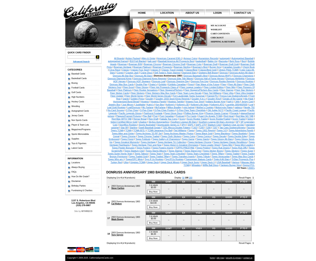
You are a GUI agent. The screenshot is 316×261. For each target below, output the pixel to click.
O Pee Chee (132, 110)
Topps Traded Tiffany (160, 156)
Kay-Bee (160, 104)
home (142, 12)
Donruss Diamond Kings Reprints (149, 78)
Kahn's (150, 104)
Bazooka (223, 61)
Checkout (217, 38)
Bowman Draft (211, 64)
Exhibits (162, 84)
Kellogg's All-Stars (200, 104)
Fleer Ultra (228, 93)
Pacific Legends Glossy (130, 113)
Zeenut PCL (249, 165)
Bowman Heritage (122, 67)
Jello (237, 101)
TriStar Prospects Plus (243, 159)
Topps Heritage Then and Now (146, 145)
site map (220, 258)
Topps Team (156, 153)
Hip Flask (249, 98)
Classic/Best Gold (208, 70)
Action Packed (133, 58)
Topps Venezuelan (221, 156)
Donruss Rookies (245, 81)
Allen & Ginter (148, 58)
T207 (215, 127)
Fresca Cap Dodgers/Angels (234, 96)
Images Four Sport (195, 101)
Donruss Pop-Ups (199, 81)
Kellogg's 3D (183, 104)
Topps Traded (232, 153)
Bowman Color (194, 64)
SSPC (191, 125)
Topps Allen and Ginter (123, 133)
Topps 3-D (222, 130)
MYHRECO (86, 211)
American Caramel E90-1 (169, 58)
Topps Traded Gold (138, 156)
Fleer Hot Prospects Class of (164, 87)
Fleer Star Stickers (244, 90)
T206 (208, 127)
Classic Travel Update (172, 70)
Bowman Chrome (152, 64)
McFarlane (160, 107)
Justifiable (140, 104)
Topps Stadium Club (134, 151)
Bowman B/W (135, 64)
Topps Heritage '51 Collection (171, 142)
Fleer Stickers (137, 93)
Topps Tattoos (141, 153)
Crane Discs (146, 72)
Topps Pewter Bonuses (123, 148)
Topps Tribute (203, 156)
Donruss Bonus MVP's (220, 75)
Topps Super (247, 151)
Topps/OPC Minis (134, 159)
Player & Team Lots (80, 125)
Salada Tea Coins (168, 119)
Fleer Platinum (124, 90)
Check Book (249, 67)
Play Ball (147, 116)
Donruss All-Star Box (123, 75)
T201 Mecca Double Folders (176, 127)
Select (250, 119)
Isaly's (230, 101)
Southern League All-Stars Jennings (216, 122)
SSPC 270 (200, 125)
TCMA (128, 130)
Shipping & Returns (223, 42)
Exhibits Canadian (177, 84)
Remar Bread (140, 119)
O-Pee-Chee (146, 110)
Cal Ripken (116, 204)
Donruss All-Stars (143, 75)
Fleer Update (116, 96)
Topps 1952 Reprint (205, 130)
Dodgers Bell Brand (208, 72)
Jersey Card (247, 101)
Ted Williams (180, 130)
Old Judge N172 (216, 110)
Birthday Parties (79, 186)
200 (190, 178)
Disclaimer (76, 181)
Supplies (75, 139)
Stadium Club (214, 125)
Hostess (145, 101)
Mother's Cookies (205, 107)
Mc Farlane (147, 107)
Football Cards (78, 88)
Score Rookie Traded (197, 119)
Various (235, 162)
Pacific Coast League (235, 110)
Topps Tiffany (217, 153)
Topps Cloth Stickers (171, 136)
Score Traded (238, 119)
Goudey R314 (214, 98)
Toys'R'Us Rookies (174, 159)
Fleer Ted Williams (212, 93)
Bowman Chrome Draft (174, 64)
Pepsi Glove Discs (173, 113)
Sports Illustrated (147, 125)
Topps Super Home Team (120, 153)
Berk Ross (235, 61)
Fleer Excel (128, 87)
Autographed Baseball (242, 58)
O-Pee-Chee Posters (164, 110)
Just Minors (127, 104)
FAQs (74, 172)
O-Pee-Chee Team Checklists (191, 110)
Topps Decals (219, 136)
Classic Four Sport (140, 70)
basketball (201, 61)
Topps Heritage (148, 142)
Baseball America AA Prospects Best (176, 61)
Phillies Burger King (194, 113)
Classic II (155, 70)
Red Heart (229, 116)
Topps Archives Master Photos (178, 133)
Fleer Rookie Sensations (146, 90)
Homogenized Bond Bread (126, 101)
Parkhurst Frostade (153, 113)
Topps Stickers (232, 151)
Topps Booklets (239, 133)
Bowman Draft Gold (229, 64)
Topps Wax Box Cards (242, 156)
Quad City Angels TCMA (210, 116)
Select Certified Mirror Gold (123, 122)
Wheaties (196, 165)
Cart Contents (220, 33)
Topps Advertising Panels (241, 130)
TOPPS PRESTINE (184, 148)
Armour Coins (190, 58)
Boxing (75, 83)
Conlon (120, 72)
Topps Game (188, 139)
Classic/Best (191, 70)
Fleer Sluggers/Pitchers (171, 90)
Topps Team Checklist (174, 153)
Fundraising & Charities (82, 190)
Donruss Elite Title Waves (180, 78)
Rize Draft (153, 119)
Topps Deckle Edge (237, 136)
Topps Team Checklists (198, 153)
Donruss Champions (243, 75)
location (167, 12)
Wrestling (76, 106)
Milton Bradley (174, 107)
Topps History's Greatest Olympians (181, 145)
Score (182, 119)
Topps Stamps (175, 151)
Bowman (122, 64)
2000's (251, 168)
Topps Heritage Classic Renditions (230, 142)
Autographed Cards (80, 111)
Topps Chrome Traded (148, 136)
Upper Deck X (208, 162)
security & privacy (233, 258)
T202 (194, 127)
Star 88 (124, 127)
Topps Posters (143, 148)
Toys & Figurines (79, 143)
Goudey (150, 98)
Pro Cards (191, 116)
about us (192, 12)
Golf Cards (76, 92)
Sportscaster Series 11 (168, 125)
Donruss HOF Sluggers (138, 81)
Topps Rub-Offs (239, 148)
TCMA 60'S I (139, 130)
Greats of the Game (232, 98)
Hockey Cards (78, 102)
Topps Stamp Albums (156, 151)
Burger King (215, 67)
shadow (143, 122)
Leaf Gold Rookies (116, 107)
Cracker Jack (132, 72)
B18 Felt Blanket (138, 61)
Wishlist (216, 29)
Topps (191, 130)
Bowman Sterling (182, 67)
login (217, 12)
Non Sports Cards (79, 120)
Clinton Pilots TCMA (228, 70)
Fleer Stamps (226, 90)
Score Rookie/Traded (219, 119)
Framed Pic (212, 96)
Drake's (153, 84)
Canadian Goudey (232, 67)
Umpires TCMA (137, 162)
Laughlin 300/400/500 (236, 104)
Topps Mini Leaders (243, 145)
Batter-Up (212, 61)
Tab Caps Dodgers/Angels (232, 127)
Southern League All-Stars (184, 122)
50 (183, 178)
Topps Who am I (116, 159)
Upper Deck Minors (170, 162)
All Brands (119, 58)
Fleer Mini (230, 87)
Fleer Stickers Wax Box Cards (161, 93)
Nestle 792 (249, 107)
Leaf (251, 104)
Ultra (126, 162)
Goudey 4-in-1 (199, 98)
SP (237, 122)
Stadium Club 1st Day (233, 125)
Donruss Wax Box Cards (122, 84)
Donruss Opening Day (178, 81)
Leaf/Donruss (133, 107)
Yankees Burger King (230, 165)
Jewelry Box (114, 104)
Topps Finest (127, 139)
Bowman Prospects (162, 67)
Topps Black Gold (204, 133)
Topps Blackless (222, 133)
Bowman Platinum (142, 67)
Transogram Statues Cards (198, 159)
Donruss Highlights (235, 78)
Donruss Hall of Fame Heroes (209, 78)
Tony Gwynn (117, 235)
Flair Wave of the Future (207, 84)
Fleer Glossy (142, 87)
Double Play (142, 84)
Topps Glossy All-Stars (222, 139)
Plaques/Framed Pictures (128, 116)
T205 (201, 127)
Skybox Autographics (159, 122)
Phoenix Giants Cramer (216, 113)
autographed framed (118, 61)
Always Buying (78, 167)
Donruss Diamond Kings (120, 78)
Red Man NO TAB (245, 116)
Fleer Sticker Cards (119, 93)
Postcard (180, 116)
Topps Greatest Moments (126, 142)
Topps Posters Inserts (163, 148)
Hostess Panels (158, 101)
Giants (126, 98)
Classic (125, 70)
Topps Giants (202, 139)
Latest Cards (77, 148)
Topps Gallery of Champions (166, 139)
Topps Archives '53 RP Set (149, 133)
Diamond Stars (189, 72)
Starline (133, 127)
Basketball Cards (79, 78)
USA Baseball (223, 162)
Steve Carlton (117, 188)
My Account (218, 25)
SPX (183, 125)
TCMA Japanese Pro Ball (159, 130)
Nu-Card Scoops (116, 110)
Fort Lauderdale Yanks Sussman (189, 96)
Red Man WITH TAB (122, 119)
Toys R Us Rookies (154, 159)
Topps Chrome (128, 136)
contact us (242, 12)
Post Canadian (166, 116)
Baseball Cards (78, 74)
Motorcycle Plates (224, 107)
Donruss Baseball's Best (196, 75)
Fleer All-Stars (235, 84)
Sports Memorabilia (80, 134)
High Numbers (78, 97)
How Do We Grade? (80, 176)
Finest (191, 84)
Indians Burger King (216, 101)
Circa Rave (114, 70)
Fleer (223, 84)
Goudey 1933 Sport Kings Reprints (173, 98)
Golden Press (137, 98)
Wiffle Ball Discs (210, 165)
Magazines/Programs (81, 129)
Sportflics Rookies (128, 125)
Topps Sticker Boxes (213, 151)
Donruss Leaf (158, 81)
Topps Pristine (203, 148)
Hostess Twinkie (176, 101)
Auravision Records (208, 58)
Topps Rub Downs (221, 148)
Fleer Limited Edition (214, 87)
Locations (76, 162)
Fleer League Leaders (191, 87)
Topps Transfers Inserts (183, 156)
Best (243, 61)
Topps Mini (227, 145)
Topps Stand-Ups (192, 151)
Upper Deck (153, 162)
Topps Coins (189, 136)
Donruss (224, 72)
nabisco (238, 107)
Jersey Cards (77, 115)
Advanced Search (81, 61)
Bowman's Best (200, 67)
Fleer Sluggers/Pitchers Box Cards (201, 90)
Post (155, 116)
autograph (225, 58)
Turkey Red (116, 162)
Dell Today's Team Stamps (167, 72)
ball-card (152, 61)
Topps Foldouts (143, 139)
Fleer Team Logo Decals (190, 93)
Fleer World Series (134, 96)
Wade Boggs (117, 219)
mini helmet (188, 107)
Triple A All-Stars (221, 159)
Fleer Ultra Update (244, 93)
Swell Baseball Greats (150, 127)
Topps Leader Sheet (210, 145)
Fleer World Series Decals (158, 96)
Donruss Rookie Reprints (222, 81)
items (246, 27)
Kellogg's (170, 104)
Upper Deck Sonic (190, 162)
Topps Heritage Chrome (199, 142)
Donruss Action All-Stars (242, 72)
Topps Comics (204, 136)
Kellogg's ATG (217, 104)
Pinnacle (234, 113)
